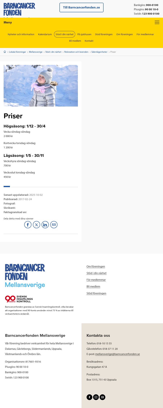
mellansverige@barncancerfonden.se (117, 354)
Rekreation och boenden (76, 51)
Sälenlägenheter (99, 51)
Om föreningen (125, 34)
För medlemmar (145, 34)
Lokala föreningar (17, 51)
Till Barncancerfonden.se (81, 7)
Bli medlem (75, 40)
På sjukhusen (84, 34)
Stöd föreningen (104, 34)
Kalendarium (45, 34)
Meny (81, 22)
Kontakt (89, 40)
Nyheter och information (21, 34)
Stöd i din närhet (65, 34)
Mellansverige (35, 51)
